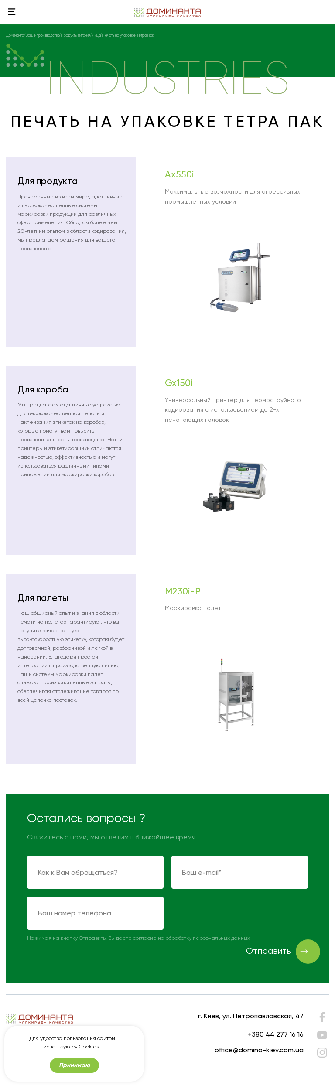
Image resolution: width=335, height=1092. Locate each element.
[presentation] (237, 914)
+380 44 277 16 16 (276, 1034)
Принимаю (74, 1065)
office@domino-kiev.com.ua (259, 1050)
